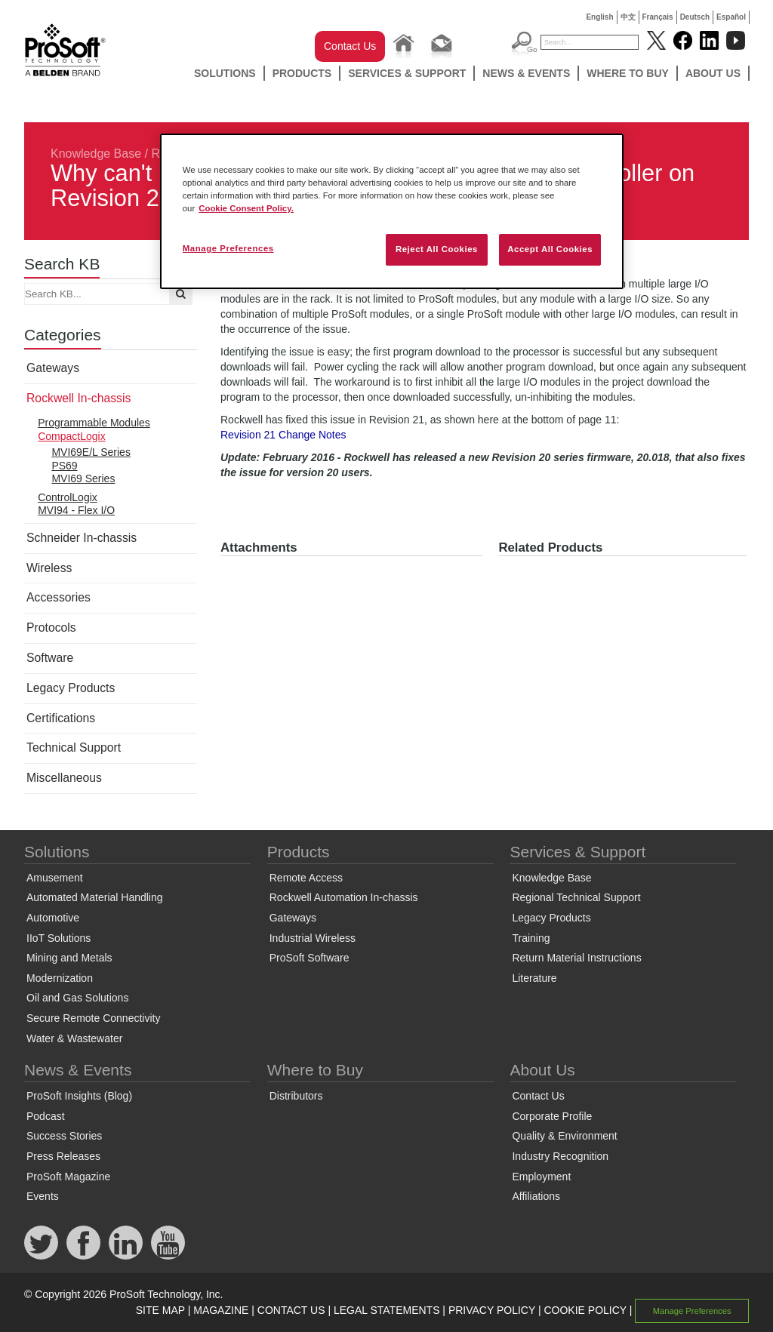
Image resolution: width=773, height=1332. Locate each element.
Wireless (49, 567)
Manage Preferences (692, 1310)
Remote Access (306, 878)
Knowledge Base (96, 153)
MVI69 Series (83, 478)
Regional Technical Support (576, 897)
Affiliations (536, 1196)
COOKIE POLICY (585, 1310)
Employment (541, 1176)
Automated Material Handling (94, 897)
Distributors (296, 1096)
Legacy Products (70, 687)
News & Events (526, 73)
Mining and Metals (69, 958)
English (599, 17)
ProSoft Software (309, 958)
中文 (628, 17)
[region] (392, 211)
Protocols (51, 627)
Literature (534, 978)
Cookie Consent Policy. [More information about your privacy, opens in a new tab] (246, 208)
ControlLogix (67, 497)
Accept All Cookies (550, 249)
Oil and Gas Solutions (77, 998)
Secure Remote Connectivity (93, 1018)
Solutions (225, 73)
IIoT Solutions (58, 938)
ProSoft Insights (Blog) (79, 1096)
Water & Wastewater (74, 1038)
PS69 (64, 466)
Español (731, 17)
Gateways (52, 367)
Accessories (58, 597)
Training (531, 938)
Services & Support (407, 73)
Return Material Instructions (576, 958)
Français (657, 17)
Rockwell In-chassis (78, 398)
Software (49, 657)
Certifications (60, 718)
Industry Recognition (560, 1156)
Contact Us (350, 46)
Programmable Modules (94, 423)
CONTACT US (291, 1310)
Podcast (45, 1116)
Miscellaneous (64, 777)
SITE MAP (160, 1310)
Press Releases (63, 1156)
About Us (713, 73)
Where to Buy (628, 73)
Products (302, 73)
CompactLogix (72, 436)
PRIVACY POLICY (491, 1310)
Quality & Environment (564, 1136)
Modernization (59, 978)
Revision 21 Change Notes (283, 435)
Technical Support (73, 747)
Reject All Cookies (437, 249)
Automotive (52, 918)
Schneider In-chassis (81, 537)
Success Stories (64, 1136)
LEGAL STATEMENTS (387, 1310)
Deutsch (695, 17)
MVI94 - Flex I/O (76, 510)
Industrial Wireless (312, 938)
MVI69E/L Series (91, 452)
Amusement (54, 878)
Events (42, 1196)
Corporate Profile (552, 1116)
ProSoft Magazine (68, 1176)
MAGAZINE (220, 1310)
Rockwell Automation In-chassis (343, 897)
